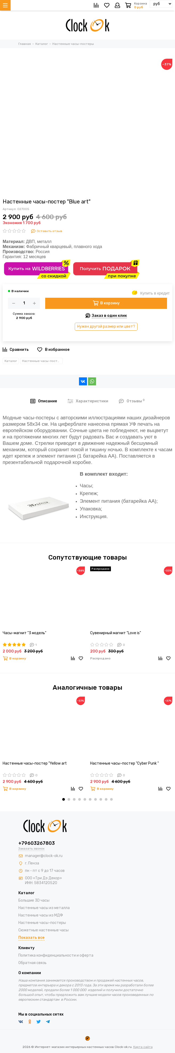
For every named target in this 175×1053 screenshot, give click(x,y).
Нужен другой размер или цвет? (106, 326)
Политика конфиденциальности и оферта (55, 955)
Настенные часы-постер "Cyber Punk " (124, 763)
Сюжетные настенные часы (43, 930)
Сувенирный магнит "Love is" (115, 633)
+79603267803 (36, 843)
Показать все (31, 937)
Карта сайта (143, 1047)
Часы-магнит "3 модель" (24, 633)
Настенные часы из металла (44, 908)
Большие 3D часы (33, 900)
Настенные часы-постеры (42, 361)
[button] (63, 799)
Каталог (11, 361)
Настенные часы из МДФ (40, 915)
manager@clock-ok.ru (43, 856)
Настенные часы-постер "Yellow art (35, 763)
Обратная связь (32, 963)
